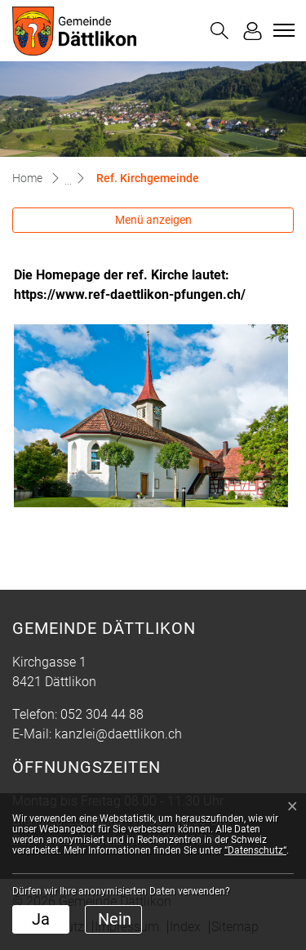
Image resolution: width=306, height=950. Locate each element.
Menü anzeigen (153, 219)
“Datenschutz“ (255, 850)
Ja (41, 919)
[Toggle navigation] (281, 30)
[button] (219, 30)
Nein (114, 919)
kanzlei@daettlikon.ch (118, 734)
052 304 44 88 (102, 714)
